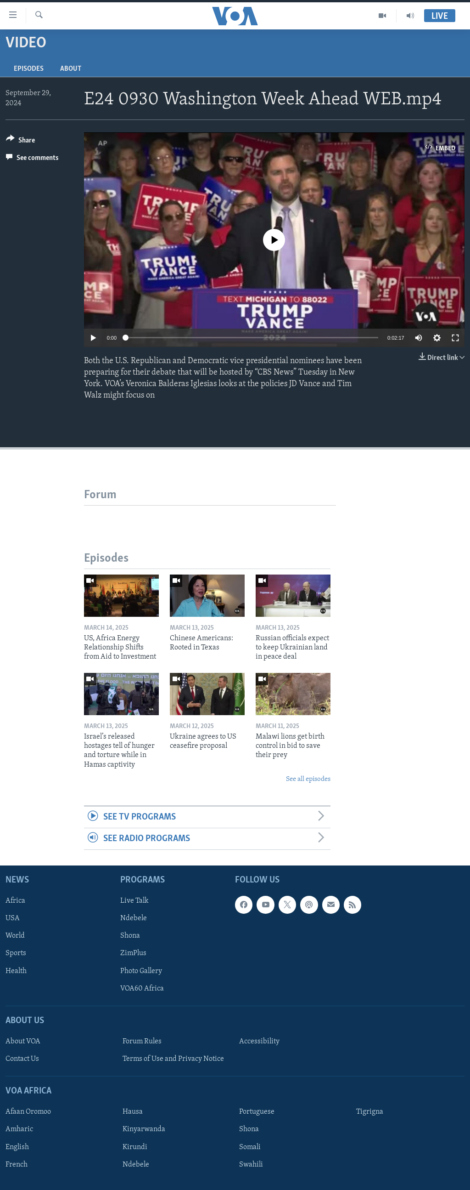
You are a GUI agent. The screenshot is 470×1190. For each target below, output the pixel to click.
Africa (15, 901)
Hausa (133, 1112)
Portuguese (256, 1112)
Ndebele (133, 918)
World (15, 936)
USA (13, 918)
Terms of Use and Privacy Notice (173, 1059)
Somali (250, 1147)
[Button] (20, 141)
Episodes (29, 69)
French (17, 1164)
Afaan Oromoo (28, 1112)
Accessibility (259, 1041)
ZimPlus (133, 953)
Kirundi (135, 1147)
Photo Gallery (141, 971)
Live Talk (134, 901)
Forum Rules (142, 1041)
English (17, 1147)
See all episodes (308, 779)
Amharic (19, 1129)
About (70, 69)
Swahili (251, 1164)
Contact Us (22, 1059)
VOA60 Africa (142, 988)
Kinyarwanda (144, 1129)
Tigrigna (369, 1112)
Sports (16, 953)
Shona (130, 936)
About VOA (23, 1041)
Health (16, 971)
